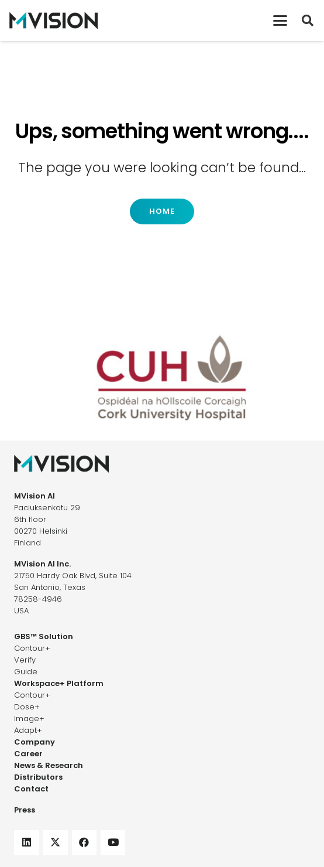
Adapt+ (28, 730)
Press (24, 809)
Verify (25, 659)
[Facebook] (84, 842)
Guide (25, 671)
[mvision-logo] (53, 20)
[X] (55, 842)
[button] (280, 20)
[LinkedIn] (26, 842)
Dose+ (27, 706)
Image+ (29, 718)
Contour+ (32, 648)
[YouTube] (113, 842)
